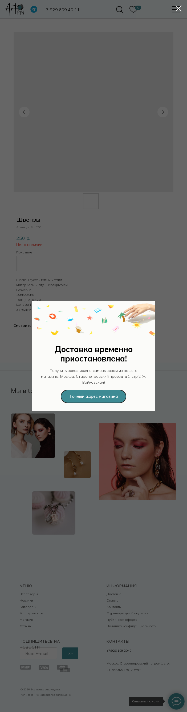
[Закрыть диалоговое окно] (178, 8)
